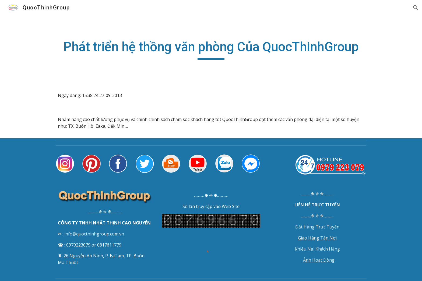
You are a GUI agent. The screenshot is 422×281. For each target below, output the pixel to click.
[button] (415, 7)
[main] (211, 49)
